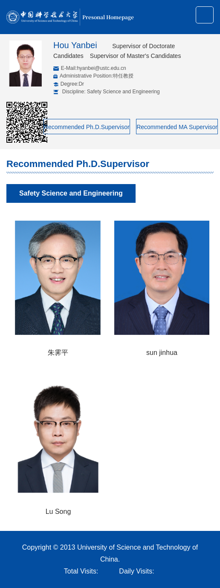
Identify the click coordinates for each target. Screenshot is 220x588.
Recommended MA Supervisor (176, 127)
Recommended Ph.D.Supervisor (87, 127)
